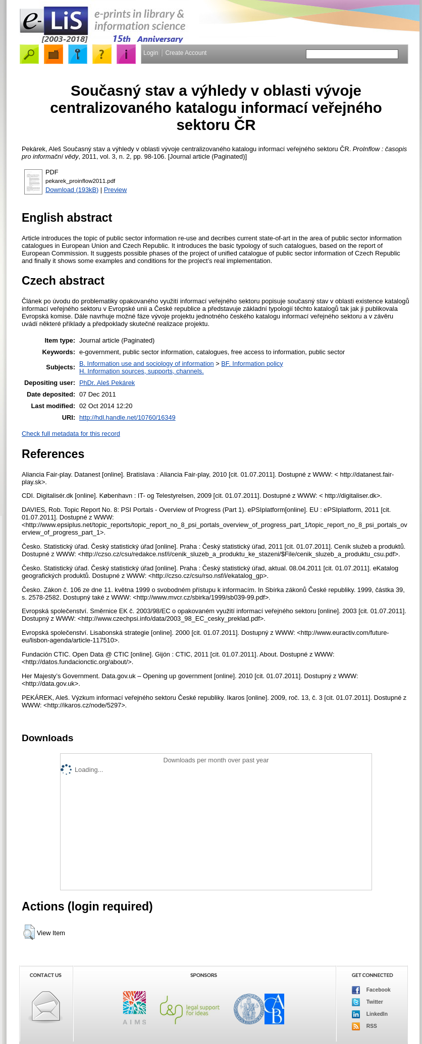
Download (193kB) (71, 189)
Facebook (371, 990)
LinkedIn (370, 1014)
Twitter (367, 1002)
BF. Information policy (252, 363)
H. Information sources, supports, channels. (141, 371)
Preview (115, 189)
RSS (364, 1026)
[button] (29, 932)
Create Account (185, 52)
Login (150, 52)
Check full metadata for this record (71, 433)
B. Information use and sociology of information (146, 363)
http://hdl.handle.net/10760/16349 (127, 417)
